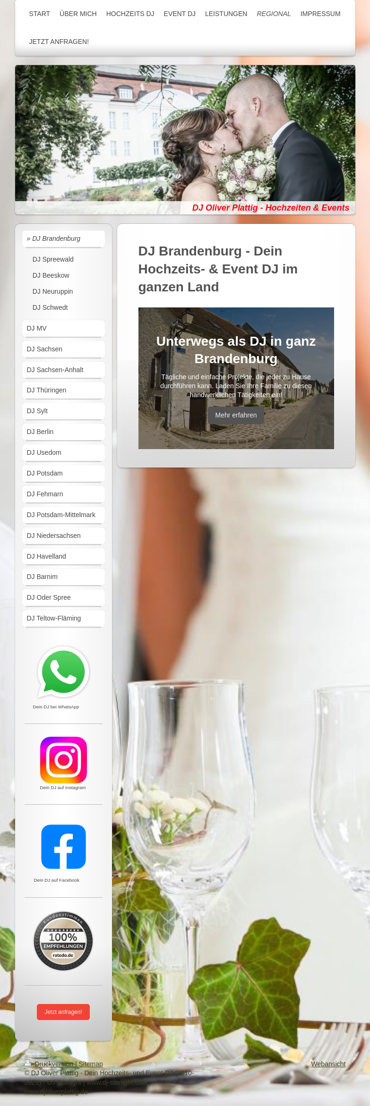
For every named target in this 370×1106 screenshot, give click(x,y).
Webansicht (328, 1064)
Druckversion (50, 1064)
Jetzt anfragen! (63, 1012)
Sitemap (91, 1064)
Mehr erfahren (236, 415)
